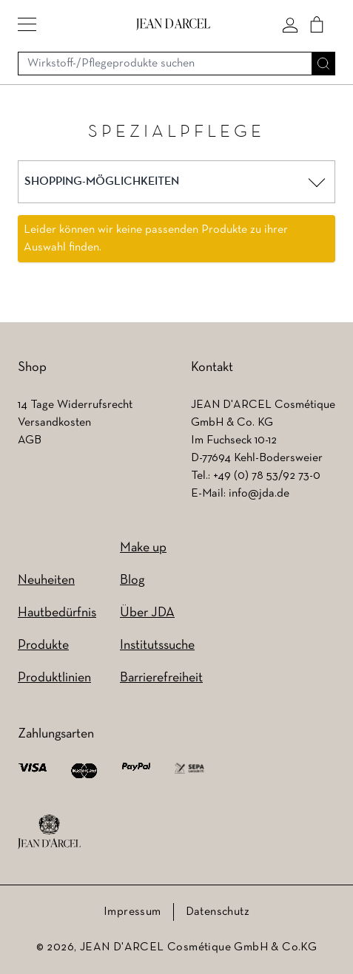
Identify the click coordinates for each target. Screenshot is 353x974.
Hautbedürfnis (57, 613)
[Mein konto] (290, 24)
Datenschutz (217, 912)
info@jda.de (259, 493)
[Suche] (323, 63)
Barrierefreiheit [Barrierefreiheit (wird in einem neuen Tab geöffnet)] (161, 678)
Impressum (132, 912)
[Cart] (316, 24)
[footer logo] (49, 832)
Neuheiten (46, 580)
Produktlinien (54, 678)
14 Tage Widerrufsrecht (75, 405)
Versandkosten (54, 423)
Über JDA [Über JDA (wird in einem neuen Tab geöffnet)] (147, 613)
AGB (29, 440)
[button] (27, 24)
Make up (143, 548)
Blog (132, 580)
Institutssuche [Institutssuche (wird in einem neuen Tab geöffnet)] (157, 645)
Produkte (43, 645)
